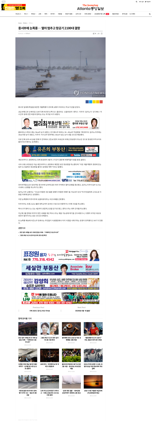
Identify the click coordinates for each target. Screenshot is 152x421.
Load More (60, 396)
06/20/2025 (28, 336)
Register (148, 1)
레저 (45, 14)
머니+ (26, 14)
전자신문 (124, 14)
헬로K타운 (115, 14)
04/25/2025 (93, 333)
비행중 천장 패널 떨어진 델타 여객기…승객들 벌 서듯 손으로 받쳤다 (28, 357)
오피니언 (78, 14)
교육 (39, 14)
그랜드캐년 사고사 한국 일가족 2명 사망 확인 (33, 235)
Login (142, 1)
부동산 (33, 14)
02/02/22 (20, 33)
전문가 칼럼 (68, 14)
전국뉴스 (31, 23)
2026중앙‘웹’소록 (101, 14)
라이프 (53, 14)
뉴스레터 (132, 14)
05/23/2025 (49, 333)
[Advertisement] (76, 414)
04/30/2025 (71, 333)
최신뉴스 (18, 14)
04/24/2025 (28, 362)
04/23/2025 (49, 360)
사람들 (60, 14)
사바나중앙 (87, 14)
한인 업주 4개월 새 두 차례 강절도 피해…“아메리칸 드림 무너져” (39, 232)
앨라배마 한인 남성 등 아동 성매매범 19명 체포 (71, 329)
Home (20, 23)
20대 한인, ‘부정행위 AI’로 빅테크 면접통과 (49, 356)
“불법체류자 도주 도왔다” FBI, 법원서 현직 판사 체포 (93, 329)
